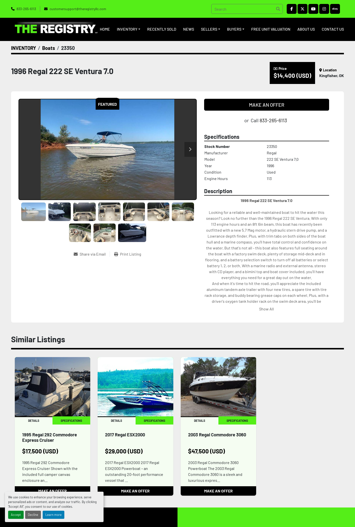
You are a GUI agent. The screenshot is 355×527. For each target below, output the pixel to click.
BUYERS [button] (234, 29)
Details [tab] (33, 420)
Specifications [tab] (71, 420)
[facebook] (292, 9)
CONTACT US (333, 29)
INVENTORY (127, 29)
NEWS (188, 29)
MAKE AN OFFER (266, 105)
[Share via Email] (91, 254)
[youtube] (313, 9)
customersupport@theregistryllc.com (78, 9)
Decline (33, 515)
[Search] (247, 9)
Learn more (53, 515)
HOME (105, 29)
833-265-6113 (26, 9)
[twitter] (302, 9)
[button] (128, 29)
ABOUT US (306, 29)
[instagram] (324, 9)
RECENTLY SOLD (161, 29)
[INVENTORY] (23, 48)
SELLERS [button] (209, 29)
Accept (16, 515)
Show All (266, 308)
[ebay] (335, 9)
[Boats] (48, 48)
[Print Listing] (128, 254)
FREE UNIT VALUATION (270, 29)
